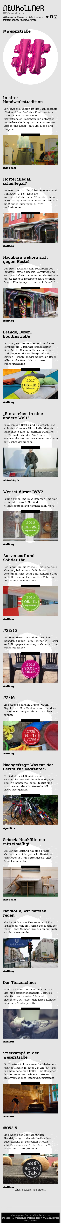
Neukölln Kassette (16, 17)
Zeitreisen (37, 17)
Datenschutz (52, 1218)
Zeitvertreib (29, 20)
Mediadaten (35, 1218)
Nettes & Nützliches (15, 1218)
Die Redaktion (42, 1215)
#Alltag (8, 246)
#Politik (9, 828)
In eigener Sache (22, 1215)
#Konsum (9, 168)
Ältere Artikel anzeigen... (30, 1190)
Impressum (31, 1220)
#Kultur (8, 1042)
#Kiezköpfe (11, 480)
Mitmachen (12, 20)
